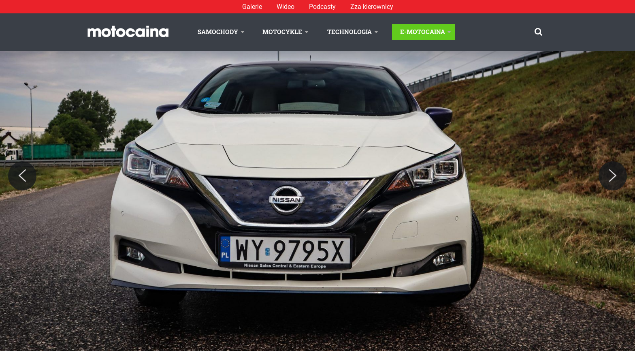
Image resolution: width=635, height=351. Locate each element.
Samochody (218, 32)
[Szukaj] (538, 32)
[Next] (613, 175)
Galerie (252, 7)
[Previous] (22, 175)
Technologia (349, 32)
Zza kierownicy (371, 7)
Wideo (285, 7)
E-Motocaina (422, 32)
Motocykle (282, 32)
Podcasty (322, 7)
